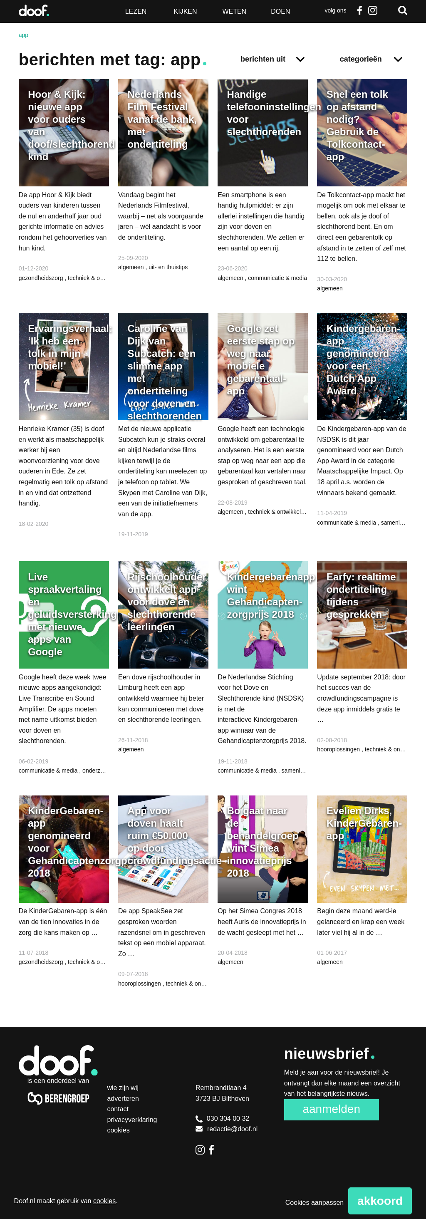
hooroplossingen (339, 749)
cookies (104, 1200)
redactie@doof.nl (227, 1128)
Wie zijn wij (123, 1087)
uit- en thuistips (168, 267)
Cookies (118, 1130)
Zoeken (402, 10)
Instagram (372, 10)
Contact (118, 1108)
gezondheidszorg (42, 278)
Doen (280, 11)
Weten (234, 11)
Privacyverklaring (132, 1119)
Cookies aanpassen (314, 1202)
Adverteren (123, 1098)
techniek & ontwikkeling (98, 278)
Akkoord (380, 1200)
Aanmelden (331, 1109)
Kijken (185, 11)
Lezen (136, 11)
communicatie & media (277, 278)
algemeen (131, 267)
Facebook (359, 10)
